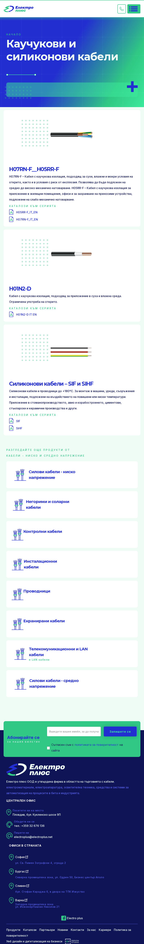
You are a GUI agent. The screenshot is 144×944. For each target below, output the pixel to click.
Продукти (13, 930)
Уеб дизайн (14, 941)
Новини (63, 930)
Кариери (105, 930)
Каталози (29, 930)
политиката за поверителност (97, 745)
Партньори (47, 930)
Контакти (77, 930)
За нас (91, 930)
